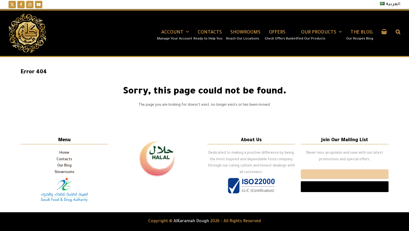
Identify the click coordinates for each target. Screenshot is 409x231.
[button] (384, 33)
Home (64, 153)
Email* (345, 174)
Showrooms (64, 172)
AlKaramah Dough (191, 221)
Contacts (64, 160)
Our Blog (64, 166)
